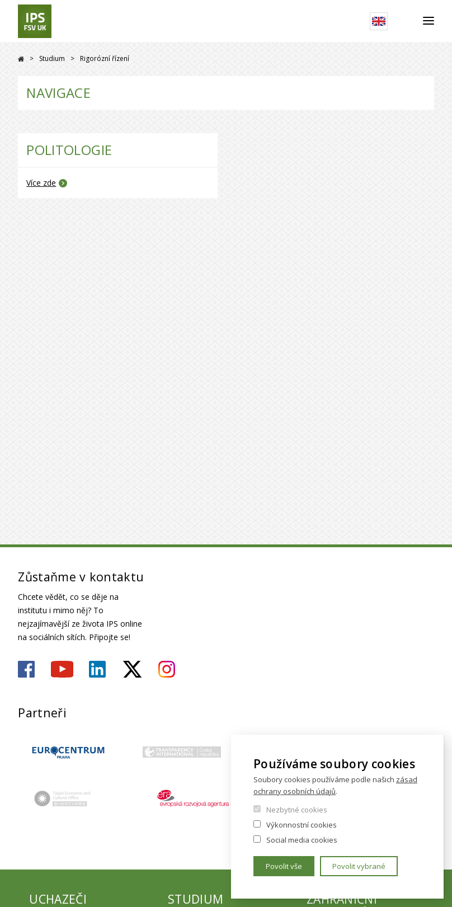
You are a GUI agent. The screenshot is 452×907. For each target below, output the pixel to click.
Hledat (405, 21)
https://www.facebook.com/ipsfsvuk (26, 669)
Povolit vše (284, 866)
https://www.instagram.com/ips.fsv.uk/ (166, 669)
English (379, 21)
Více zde (41, 182)
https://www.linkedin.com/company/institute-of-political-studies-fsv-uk (97, 669)
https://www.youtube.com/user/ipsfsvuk (62, 669)
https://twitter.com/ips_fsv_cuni (132, 669)
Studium (52, 58)
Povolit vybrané (358, 866)
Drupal (21, 59)
